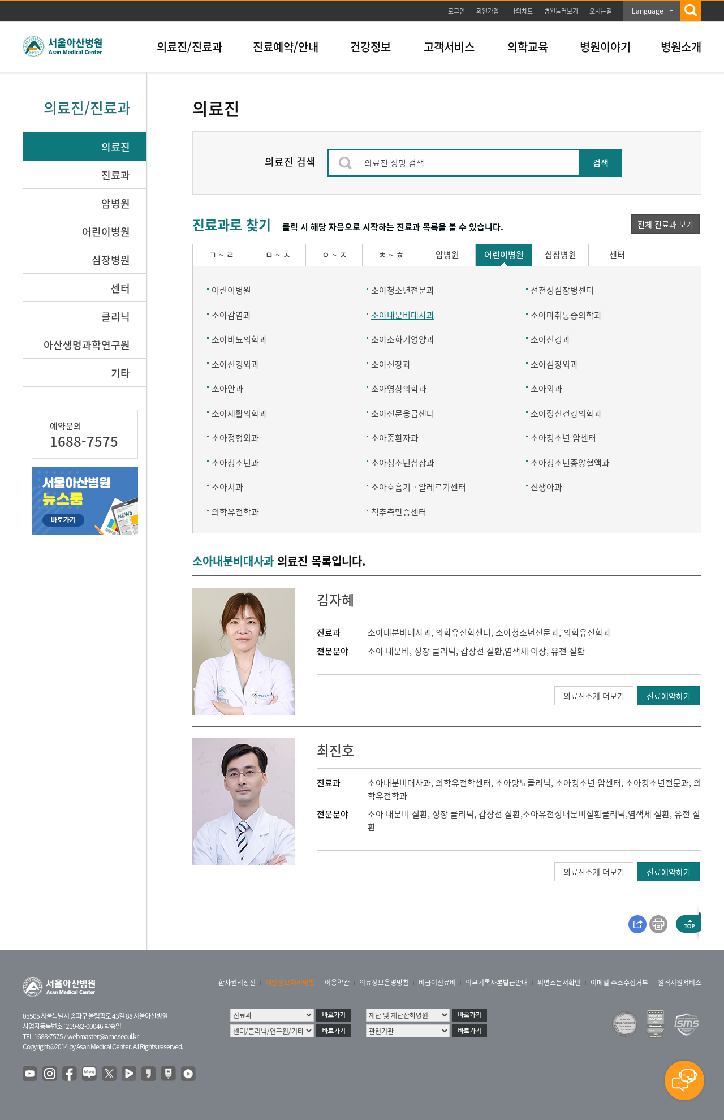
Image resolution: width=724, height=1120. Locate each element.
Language (647, 11)
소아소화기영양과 (402, 339)
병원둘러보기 (561, 11)
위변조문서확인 (559, 982)
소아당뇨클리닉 (523, 783)
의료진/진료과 (189, 46)
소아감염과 (231, 315)
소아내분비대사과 (402, 315)
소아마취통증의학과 (566, 315)
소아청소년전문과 (402, 290)
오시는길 (600, 11)
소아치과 (227, 487)
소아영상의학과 (398, 388)
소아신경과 (550, 339)
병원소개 (681, 46)
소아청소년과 (235, 462)
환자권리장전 (237, 982)
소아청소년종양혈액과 (570, 462)
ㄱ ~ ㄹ (221, 254)
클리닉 (115, 316)
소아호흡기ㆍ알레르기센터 (418, 487)
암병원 (115, 203)
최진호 (335, 750)
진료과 (115, 175)
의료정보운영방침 (384, 982)
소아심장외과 (554, 364)
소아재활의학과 (239, 413)
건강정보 (370, 46)
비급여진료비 (437, 982)
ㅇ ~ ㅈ (334, 254)
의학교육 (527, 46)
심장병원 (111, 260)
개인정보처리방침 (290, 982)
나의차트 (521, 11)
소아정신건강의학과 (566, 413)
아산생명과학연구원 (87, 344)
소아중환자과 (395, 438)
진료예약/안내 (285, 46)
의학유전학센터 (463, 632)
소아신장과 (391, 364)
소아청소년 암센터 (563, 438)
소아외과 (546, 388)
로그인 (456, 11)
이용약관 (337, 982)
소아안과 (227, 388)
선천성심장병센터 (562, 290)
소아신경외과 (235, 364)
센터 (120, 288)
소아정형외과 (235, 438)
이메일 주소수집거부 (619, 982)
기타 (120, 373)
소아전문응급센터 (402, 413)
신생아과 (546, 487)
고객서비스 (449, 46)
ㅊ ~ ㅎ (391, 254)
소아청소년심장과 (402, 462)
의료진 (115, 146)
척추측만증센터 (398, 512)
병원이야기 (605, 46)
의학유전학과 (235, 512)
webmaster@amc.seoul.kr (103, 1036)
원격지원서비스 (679, 982)
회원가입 (487, 11)
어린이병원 (106, 231)
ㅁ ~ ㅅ (278, 254)
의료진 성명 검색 (394, 163)
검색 (601, 163)
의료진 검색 (290, 161)
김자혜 (335, 599)
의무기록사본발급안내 (497, 982)
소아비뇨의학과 (239, 339)
